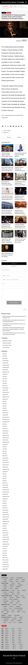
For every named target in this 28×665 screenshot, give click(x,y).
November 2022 (6, 437)
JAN (2, 628)
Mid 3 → (14, 632)
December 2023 (6, 417)
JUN (2, 637)
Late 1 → (20, 628)
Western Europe (5, 583)
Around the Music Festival (14, 655)
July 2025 (4, 376)
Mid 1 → (13, 628)
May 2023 (4, 424)
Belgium (5, 584)
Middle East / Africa (6, 604)
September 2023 (6, 421)
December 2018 (6, 537)
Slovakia (5, 597)
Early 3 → (7, 632)
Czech (22, 595)
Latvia (17, 581)
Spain (11, 588)
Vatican (13, 590)
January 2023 (5, 433)
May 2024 (4, 405)
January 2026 (5, 362)
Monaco (5, 588)
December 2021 (6, 462)
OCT (2, 644)
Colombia (19, 620)
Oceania (3, 615)
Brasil (5, 622)
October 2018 (5, 541)
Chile (10, 622)
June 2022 (5, 448)
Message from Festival (7, 340)
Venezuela (6, 620)
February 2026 (5, 360)
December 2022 (6, 435)
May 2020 (4, 503)
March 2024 (5, 410)
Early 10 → (7, 644)
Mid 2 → (13, 630)
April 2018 (5, 555)
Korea (24, 611)
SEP (2, 642)
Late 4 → (20, 633)
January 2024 (5, 415)
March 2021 (5, 482)
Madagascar (6, 610)
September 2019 (6, 521)
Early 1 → (7, 628)
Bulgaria (18, 597)
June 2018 (5, 550)
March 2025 (5, 385)
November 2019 (6, 516)
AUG (2, 640)
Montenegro (6, 601)
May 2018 (4, 553)
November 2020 (6, 492)
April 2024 (5, 408)
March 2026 (5, 358)
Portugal (16, 588)
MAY (2, 635)
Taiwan (18, 611)
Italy (18, 590)
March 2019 (5, 530)
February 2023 (5, 430)
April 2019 (5, 528)
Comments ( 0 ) (14, 263)
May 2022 (4, 451)
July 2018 (4, 548)
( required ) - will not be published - (11, 279)
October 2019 (5, 519)
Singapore (6, 613)
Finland (23, 579)
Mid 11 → (15, 646)
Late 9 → (20, 642)
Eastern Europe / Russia (7, 595)
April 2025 (5, 383)
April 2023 (5, 426)
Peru (14, 622)
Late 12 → (21, 648)
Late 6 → (20, 637)
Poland (12, 601)
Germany (5, 586)
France (19, 583)
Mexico (21, 618)
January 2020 (5, 512)
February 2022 (5, 458)
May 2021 (4, 478)
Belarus (11, 602)
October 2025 (5, 369)
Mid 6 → (13, 637)
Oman (20, 604)
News (9, 12)
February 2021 (5, 485)
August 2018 (5, 546)
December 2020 (6, 489)
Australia (9, 615)
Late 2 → (20, 630)
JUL (2, 639)
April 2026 (5, 356)
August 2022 (5, 444)
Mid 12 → (14, 648)
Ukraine (18, 601)
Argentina (20, 622)
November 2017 (6, 566)
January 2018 (5, 562)
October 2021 (5, 467)
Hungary (16, 595)
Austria (11, 586)
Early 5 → (7, 635)
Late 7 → (20, 639)
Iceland (12, 577)
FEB (2, 630)
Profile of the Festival (7, 343)
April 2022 (5, 453)
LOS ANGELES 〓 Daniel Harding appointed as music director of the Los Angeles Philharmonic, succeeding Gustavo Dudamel (13, 329)
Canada (20, 617)
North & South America (6, 617)
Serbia (24, 597)
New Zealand (17, 615)
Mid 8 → (14, 640)
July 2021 (4, 473)
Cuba (15, 617)
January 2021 (5, 487)
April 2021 (5, 480)
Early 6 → (7, 637)
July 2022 (4, 446)
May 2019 (4, 525)
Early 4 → (7, 633)
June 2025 (5, 378)
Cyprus (13, 593)
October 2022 (5, 439)
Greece (18, 592)
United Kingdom (20, 577)
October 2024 (5, 394)
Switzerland (18, 586)
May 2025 (4, 381)
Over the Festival (6, 347)
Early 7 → (7, 639)
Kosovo (5, 599)
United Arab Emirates (18, 608)
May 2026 (4, 353)
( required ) (6, 275)
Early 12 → (7, 648)
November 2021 (6, 464)
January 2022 (5, 460)
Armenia (11, 606)
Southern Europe (5, 590)
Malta (19, 593)
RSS (14, 658)
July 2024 (4, 401)
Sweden (5, 581)
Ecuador (12, 620)
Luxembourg (20, 584)
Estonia (11, 581)
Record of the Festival (7, 345)
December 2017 (6, 564)
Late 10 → (21, 644)
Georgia (5, 606)
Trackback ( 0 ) (14, 266)
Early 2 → (7, 630)
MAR (2, 632)
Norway (17, 579)
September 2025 (6, 372)
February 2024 (5, 412)
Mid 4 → (14, 633)
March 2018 (5, 557)
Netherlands (12, 584)
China (13, 611)
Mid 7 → (13, 639)
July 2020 (4, 501)
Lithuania (22, 581)
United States (6, 618)
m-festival (8, 130)
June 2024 (5, 403)
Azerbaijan (18, 606)
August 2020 (5, 498)
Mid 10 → (14, 644)
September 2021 (6, 469)
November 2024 (6, 392)
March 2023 (5, 428)
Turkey (5, 608)
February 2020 (5, 510)
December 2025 (6, 365)
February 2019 (5, 532)
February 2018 (5, 559)
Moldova (5, 602)
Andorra (12, 583)
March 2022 (5, 455)
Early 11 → (8, 646)
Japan (7, 611)
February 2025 (5, 387)
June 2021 (5, 476)
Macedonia (11, 592)
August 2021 (5, 471)
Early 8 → (7, 640)
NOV (2, 646)
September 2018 (6, 544)
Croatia (5, 592)
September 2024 (6, 396)
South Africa (19, 610)
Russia (4, 12)
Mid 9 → (13, 642)
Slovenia (23, 590)
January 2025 (5, 390)
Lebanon (14, 604)
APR (2, 633)
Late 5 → (20, 635)
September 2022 (6, 442)
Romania (11, 597)
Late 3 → (20, 632)
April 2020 (5, 505)
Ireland (5, 579)
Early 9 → (7, 642)
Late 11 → (22, 646)
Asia (2, 611)
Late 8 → (20, 640)
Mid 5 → (14, 635)
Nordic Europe (5, 577)
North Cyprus (6, 593)
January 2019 (5, 535)
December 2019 (6, 514)
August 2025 (5, 374)
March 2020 (5, 507)
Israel (10, 608)
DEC (2, 648)
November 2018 (6, 539)
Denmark (11, 579)
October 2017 (5, 569)
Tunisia (12, 610)
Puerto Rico (14, 618)
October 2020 (5, 494)
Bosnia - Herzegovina (14, 599)
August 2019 (5, 523)
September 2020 (6, 496)
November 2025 (6, 367)
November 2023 (6, 419)
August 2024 (5, 399)
